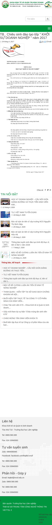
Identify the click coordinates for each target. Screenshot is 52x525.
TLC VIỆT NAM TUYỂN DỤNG (24, 212)
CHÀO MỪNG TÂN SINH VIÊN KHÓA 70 (20, 318)
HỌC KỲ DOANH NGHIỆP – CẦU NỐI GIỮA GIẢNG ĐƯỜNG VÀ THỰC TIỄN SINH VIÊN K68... (29, 202)
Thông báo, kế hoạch (10, 263)
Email (47, 41)
